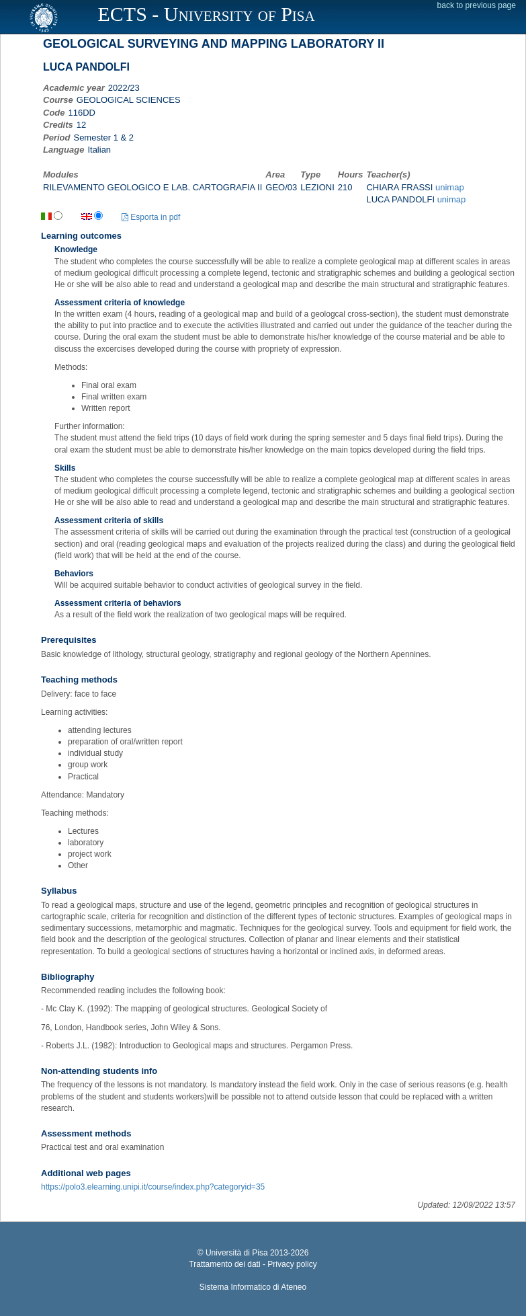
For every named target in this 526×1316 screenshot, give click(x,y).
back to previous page (476, 5)
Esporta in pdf (151, 217)
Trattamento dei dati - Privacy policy (252, 1264)
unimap (449, 187)
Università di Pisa (237, 1252)
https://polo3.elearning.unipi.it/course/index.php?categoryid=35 (153, 1187)
